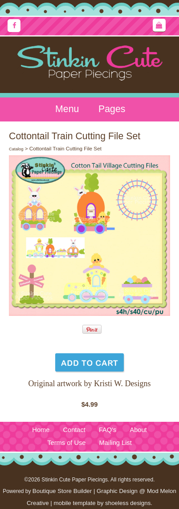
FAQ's (107, 429)
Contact (74, 429)
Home (40, 429)
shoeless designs (128, 503)
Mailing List (115, 442)
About (138, 429)
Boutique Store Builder (62, 491)
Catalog (16, 149)
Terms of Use (66, 442)
